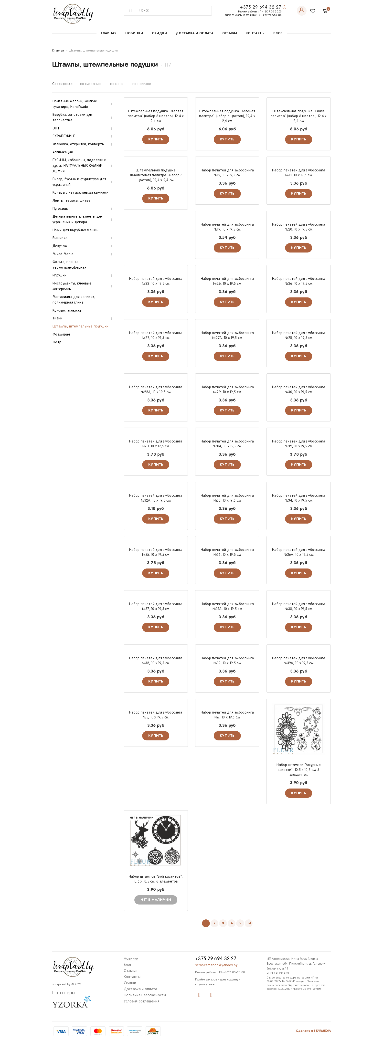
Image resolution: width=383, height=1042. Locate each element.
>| (249, 923)
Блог (277, 33)
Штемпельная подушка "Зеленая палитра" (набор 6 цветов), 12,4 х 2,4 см (227, 116)
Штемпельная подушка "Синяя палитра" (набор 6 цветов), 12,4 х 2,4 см (299, 116)
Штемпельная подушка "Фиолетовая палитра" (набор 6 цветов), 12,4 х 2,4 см (156, 175)
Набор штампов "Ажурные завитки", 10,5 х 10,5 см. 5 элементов (299, 770)
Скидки (159, 33)
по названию (91, 84)
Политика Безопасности (145, 995)
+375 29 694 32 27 (260, 7)
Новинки (134, 33)
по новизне (141, 84)
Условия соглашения (141, 1001)
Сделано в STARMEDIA (313, 1030)
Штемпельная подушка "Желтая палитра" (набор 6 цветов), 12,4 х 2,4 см (156, 116)
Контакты (255, 33)
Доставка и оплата (194, 33)
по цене (117, 84)
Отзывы (229, 33)
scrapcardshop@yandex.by (216, 965)
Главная (109, 33)
